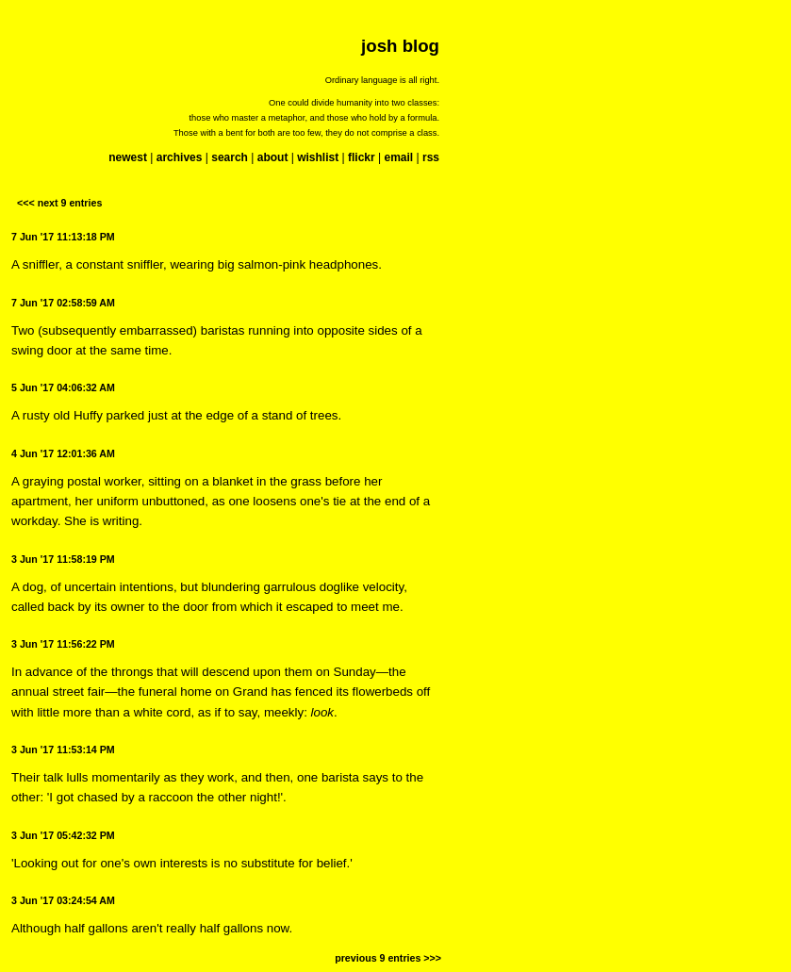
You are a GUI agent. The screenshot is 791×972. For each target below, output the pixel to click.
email (398, 157)
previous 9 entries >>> (388, 958)
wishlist (317, 157)
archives (180, 157)
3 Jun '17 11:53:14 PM (63, 749)
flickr (361, 157)
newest (127, 157)
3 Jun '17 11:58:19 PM (63, 559)
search (229, 157)
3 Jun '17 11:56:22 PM (63, 644)
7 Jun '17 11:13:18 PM (63, 236)
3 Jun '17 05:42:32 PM (63, 835)
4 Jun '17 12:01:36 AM (63, 453)
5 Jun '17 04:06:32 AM (63, 387)
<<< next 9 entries (59, 202)
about (272, 157)
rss (430, 157)
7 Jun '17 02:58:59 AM (63, 302)
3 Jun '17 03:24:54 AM (63, 900)
